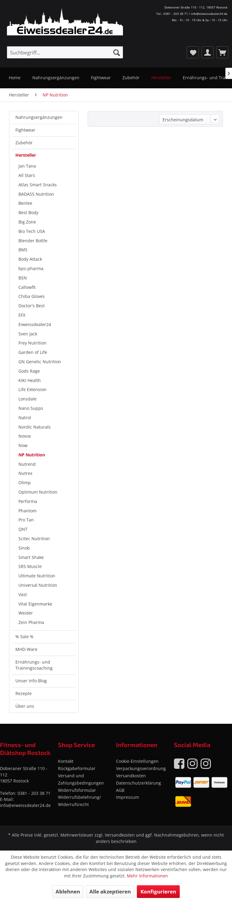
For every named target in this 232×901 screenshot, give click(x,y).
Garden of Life (32, 352)
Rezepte (23, 693)
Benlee (25, 203)
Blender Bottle (32, 240)
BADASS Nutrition (36, 194)
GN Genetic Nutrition (39, 361)
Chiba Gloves (31, 296)
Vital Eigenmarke (35, 604)
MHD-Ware (26, 649)
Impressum (127, 797)
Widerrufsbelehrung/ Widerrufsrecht (79, 800)
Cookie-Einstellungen (137, 761)
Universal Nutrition (37, 585)
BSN (22, 278)
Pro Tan (26, 520)
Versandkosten (131, 776)
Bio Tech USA (31, 231)
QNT (22, 529)
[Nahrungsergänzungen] (55, 77)
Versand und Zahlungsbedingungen (81, 779)
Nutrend (27, 464)
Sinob (24, 548)
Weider (25, 613)
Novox (24, 436)
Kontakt (65, 761)
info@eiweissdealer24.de (25, 805)
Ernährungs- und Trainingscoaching (34, 665)
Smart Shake (31, 557)
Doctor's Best (31, 305)
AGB (120, 790)
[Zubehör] (131, 77)
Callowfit (27, 287)
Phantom (27, 511)
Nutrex (25, 473)
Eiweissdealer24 (34, 324)
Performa (27, 501)
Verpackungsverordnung (141, 768)
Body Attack (30, 259)
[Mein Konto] (207, 52)
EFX (21, 315)
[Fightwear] (101, 77)
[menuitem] (65, 52)
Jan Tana (27, 166)
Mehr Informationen (147, 876)
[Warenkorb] (222, 52)
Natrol (24, 417)
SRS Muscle (30, 566)
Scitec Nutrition (34, 538)
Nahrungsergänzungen (39, 117)
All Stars (26, 175)
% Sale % (24, 636)
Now (22, 445)
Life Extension (32, 389)
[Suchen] (116, 52)
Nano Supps (30, 408)
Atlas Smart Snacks (37, 185)
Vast (22, 594)
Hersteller (25, 155)
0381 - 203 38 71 (34, 793)
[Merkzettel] (193, 52)
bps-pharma (31, 268)
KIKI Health (29, 380)
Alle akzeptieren (110, 891)
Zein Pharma (31, 622)
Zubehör (24, 142)
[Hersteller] (161, 77)
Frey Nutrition (32, 343)
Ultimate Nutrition (36, 576)
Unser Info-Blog (31, 681)
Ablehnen (68, 891)
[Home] (14, 77)
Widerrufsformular (77, 790)
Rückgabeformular (76, 768)
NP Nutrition (31, 455)
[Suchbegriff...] (65, 52)
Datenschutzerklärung (138, 783)
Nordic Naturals (34, 427)
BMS (22, 250)
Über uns (24, 706)
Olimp (24, 482)
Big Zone (27, 222)
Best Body (28, 212)
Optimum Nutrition (37, 492)
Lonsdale (27, 399)
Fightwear (25, 130)
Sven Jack (27, 334)
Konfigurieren (158, 891)
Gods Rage (29, 371)
